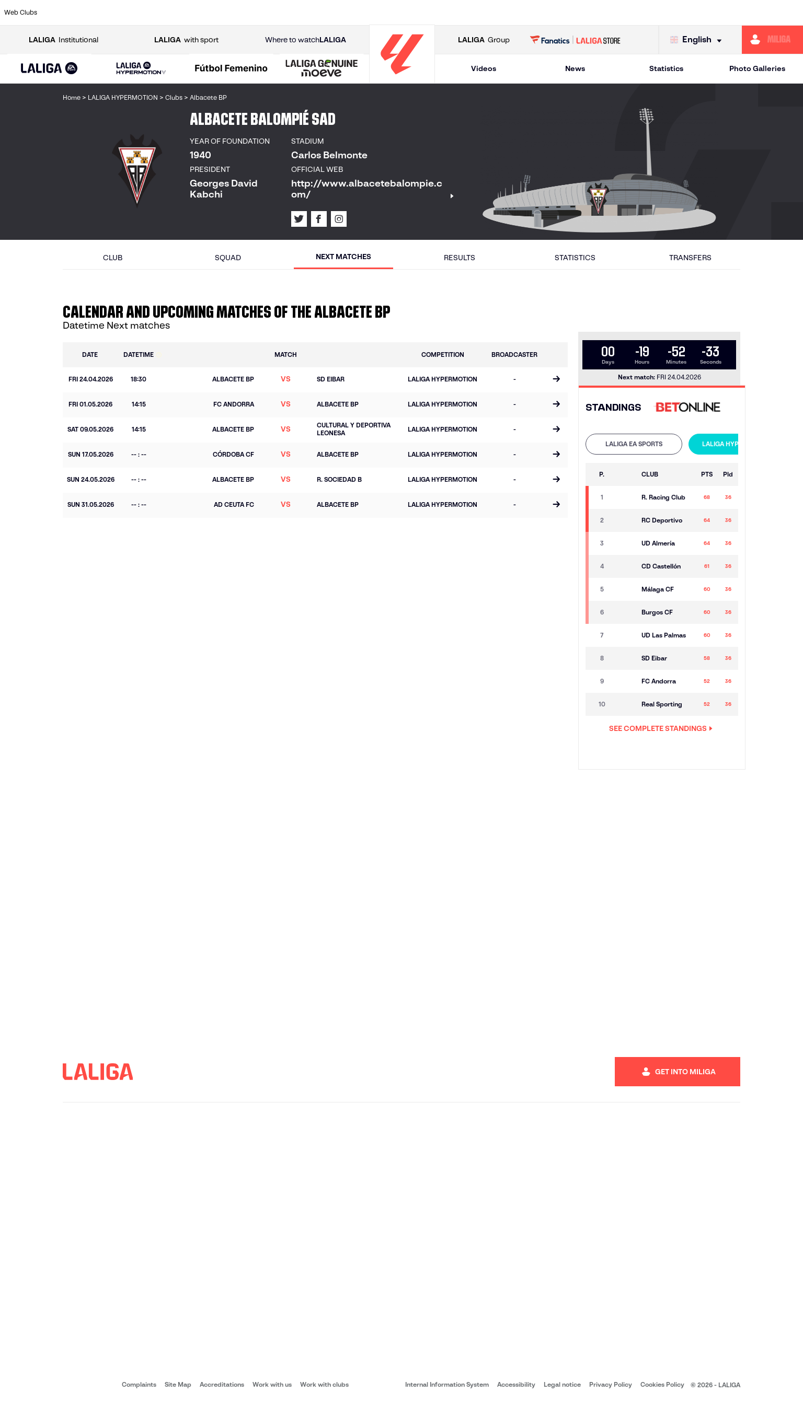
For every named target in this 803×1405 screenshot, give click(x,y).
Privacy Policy (610, 1384)
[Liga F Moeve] (231, 69)
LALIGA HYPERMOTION (737, 443)
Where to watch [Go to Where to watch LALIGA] (305, 40)
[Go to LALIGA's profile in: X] (299, 219)
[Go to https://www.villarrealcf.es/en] (791, 12)
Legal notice (562, 1384)
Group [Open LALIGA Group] (484, 40)
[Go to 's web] (689, 407)
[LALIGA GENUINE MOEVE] (321, 69)
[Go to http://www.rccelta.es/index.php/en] (448, 12)
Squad (228, 257)
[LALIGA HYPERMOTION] (141, 69)
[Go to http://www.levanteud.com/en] (372, 12)
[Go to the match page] (556, 379)
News (575, 68)
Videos (483, 68)
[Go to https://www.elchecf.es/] (219, 12)
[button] (49, 68)
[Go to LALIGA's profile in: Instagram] (339, 219)
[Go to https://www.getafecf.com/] (296, 12)
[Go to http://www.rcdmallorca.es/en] (524, 12)
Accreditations (222, 1384)
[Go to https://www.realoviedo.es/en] (639, 12)
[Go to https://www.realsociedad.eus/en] (676, 12)
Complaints (139, 1384)
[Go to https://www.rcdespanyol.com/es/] (486, 12)
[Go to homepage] (402, 78)
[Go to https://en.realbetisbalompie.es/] (562, 12)
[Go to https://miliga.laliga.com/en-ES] (772, 40)
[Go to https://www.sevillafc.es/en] (714, 12)
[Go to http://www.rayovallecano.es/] (410, 12)
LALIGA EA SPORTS (633, 443)
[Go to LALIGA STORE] (575, 40)
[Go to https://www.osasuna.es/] (144, 12)
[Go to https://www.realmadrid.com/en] (601, 12)
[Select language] (698, 40)
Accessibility (516, 1384)
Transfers (690, 257)
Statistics (666, 68)
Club (112, 257)
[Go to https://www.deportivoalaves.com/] (181, 12)
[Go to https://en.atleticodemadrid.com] (105, 12)
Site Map (178, 1384)
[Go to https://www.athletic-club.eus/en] (67, 12)
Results (459, 257)
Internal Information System (447, 1384)
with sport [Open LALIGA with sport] (186, 40)
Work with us (272, 1384)
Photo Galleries (757, 68)
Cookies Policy (662, 1384)
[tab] (634, 444)
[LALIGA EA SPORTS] (49, 69)
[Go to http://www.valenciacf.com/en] (753, 12)
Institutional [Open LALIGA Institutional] (63, 40)
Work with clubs (324, 1384)
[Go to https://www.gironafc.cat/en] (334, 12)
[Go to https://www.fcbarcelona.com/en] (258, 12)
